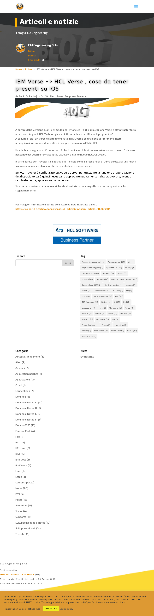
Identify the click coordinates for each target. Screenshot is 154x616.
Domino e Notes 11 (26, 408)
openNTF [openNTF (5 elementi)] (87, 319)
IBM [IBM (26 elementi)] (119, 296)
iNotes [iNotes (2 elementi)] (106, 302)
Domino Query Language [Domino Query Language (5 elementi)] (124, 279)
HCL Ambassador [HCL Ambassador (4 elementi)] (102, 296)
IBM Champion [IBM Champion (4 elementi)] (90, 302)
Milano (32, 51)
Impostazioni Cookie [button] (15, 608)
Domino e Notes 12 (26, 413)
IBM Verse (21, 465)
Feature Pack (23, 431)
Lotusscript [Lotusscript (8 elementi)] (88, 308)
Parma (32, 55)
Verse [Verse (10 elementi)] (132, 330)
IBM (17, 453)
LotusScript (22, 482)
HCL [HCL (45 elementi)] (86, 296)
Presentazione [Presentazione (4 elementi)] (90, 325)
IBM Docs (20, 459)
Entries (87, 356)
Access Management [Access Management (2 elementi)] (93, 262)
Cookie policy (66, 608)
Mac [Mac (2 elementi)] (102, 308)
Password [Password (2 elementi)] (102, 319)
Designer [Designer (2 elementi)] (108, 273)
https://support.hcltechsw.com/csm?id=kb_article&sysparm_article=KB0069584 (63, 208)
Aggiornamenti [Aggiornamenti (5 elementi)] (116, 262)
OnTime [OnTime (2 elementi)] (125, 313)
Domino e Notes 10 (26, 402)
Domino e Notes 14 (26, 419)
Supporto (70, 96)
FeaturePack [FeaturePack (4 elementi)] (102, 290)
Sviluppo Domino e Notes (30, 522)
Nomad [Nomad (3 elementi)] (100, 313)
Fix (17, 436)
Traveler (82, 96)
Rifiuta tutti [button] (34, 608)
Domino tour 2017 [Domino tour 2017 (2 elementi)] (91, 285)
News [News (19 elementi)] (129, 308)
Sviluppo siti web (25, 528)
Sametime (21, 505)
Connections (22, 390)
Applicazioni (22, 379)
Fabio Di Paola (27, 96)
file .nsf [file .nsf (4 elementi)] (118, 290)
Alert (53, 96)
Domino (19, 396)
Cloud (18, 385)
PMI (17, 493)
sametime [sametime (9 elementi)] (120, 325)
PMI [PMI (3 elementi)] (115, 319)
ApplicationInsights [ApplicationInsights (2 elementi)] (92, 267)
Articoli (29, 69)
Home (18, 69)
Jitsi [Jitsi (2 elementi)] (126, 302)
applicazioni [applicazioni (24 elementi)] (114, 267)
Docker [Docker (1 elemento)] (121, 273)
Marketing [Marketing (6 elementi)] (115, 308)
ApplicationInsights (26, 373)
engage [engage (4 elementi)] (131, 285)
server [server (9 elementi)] (86, 330)
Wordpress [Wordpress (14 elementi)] (89, 336)
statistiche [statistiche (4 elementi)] (101, 330)
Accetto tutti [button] (51, 608)
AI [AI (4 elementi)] (130, 262)
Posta (60, 96)
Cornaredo (34, 59)
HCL (17, 442)
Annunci (20, 367)
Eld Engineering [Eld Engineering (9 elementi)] (113, 285)
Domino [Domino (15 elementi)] (87, 279)
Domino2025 (22, 425)
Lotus (18, 476)
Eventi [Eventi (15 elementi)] (86, 290)
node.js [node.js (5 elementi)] (87, 313)
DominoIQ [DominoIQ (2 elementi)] (102, 279)
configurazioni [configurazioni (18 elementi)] (90, 273)
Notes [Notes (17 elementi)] (112, 313)
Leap (18, 471)
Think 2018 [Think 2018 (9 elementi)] (117, 330)
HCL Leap (20, 448)
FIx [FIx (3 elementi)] (129, 290)
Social (19, 511)
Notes (18, 488)
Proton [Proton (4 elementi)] (106, 325)
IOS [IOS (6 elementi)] (117, 302)
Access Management (27, 356)
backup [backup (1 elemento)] (130, 267)
